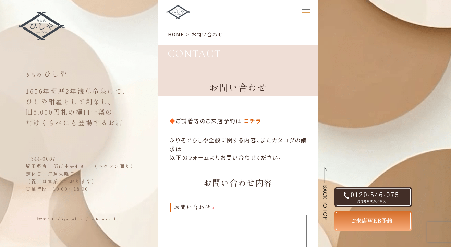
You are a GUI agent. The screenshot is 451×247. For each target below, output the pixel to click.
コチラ (252, 121)
